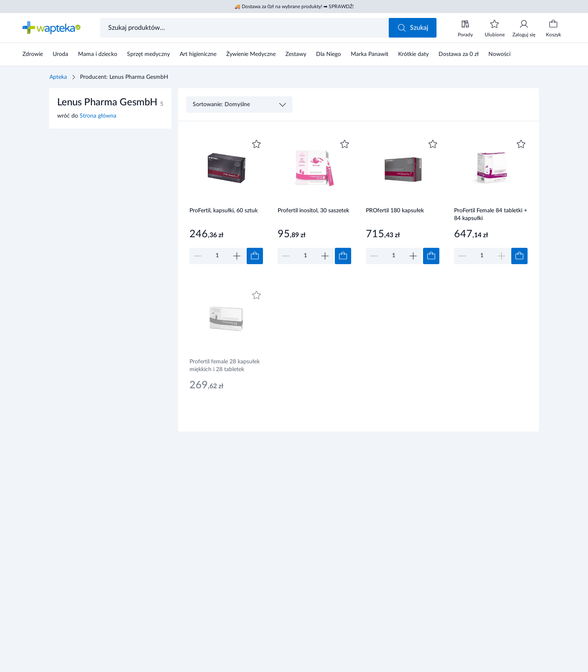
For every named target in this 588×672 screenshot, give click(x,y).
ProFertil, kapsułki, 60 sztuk (223, 211)
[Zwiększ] (237, 256)
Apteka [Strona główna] (58, 77)
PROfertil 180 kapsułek (395, 211)
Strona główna (98, 116)
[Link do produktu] (226, 201)
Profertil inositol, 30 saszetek (313, 211)
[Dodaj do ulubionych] (256, 144)
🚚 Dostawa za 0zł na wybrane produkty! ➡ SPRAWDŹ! (294, 6)
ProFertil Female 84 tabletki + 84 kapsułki (490, 214)
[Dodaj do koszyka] (255, 256)
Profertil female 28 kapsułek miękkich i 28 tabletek (224, 365)
